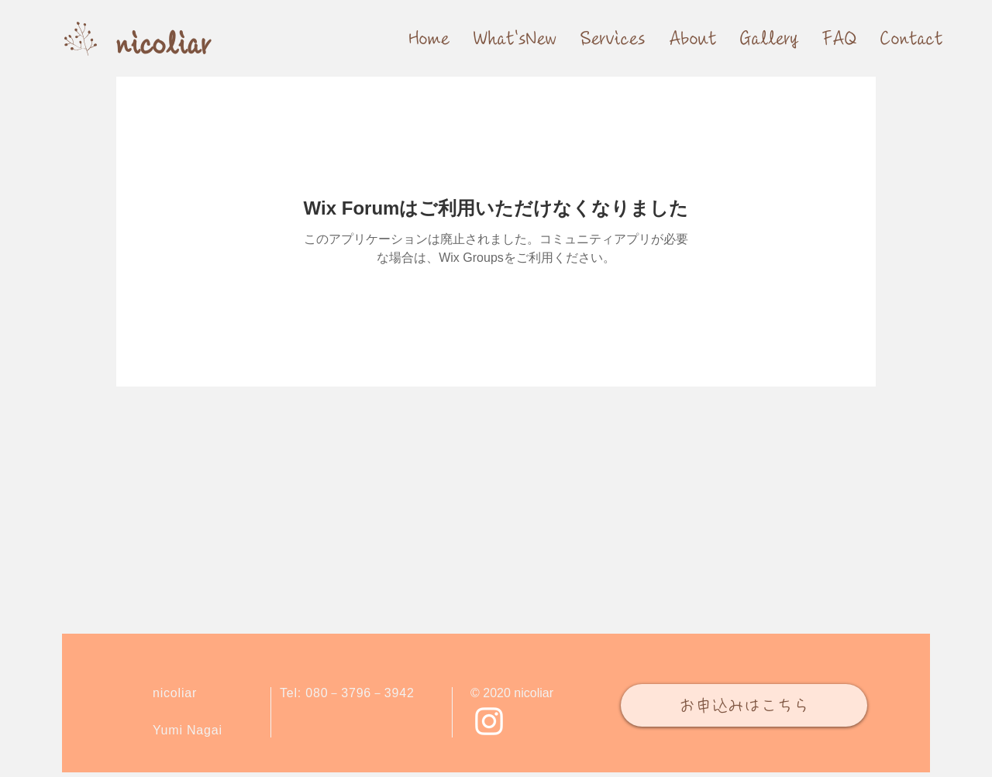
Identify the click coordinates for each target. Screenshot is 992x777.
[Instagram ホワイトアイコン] (489, 721)
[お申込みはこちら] (744, 705)
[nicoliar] (163, 45)
